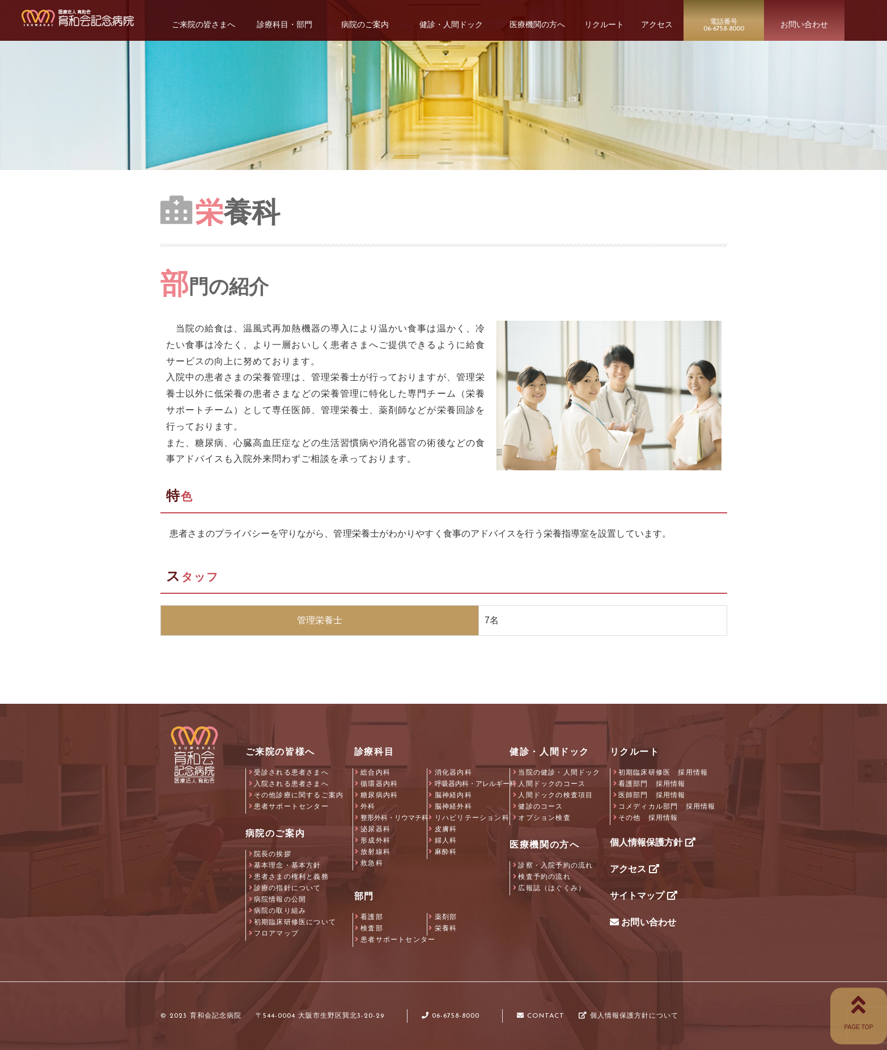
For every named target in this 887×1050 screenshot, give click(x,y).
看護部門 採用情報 (652, 784)
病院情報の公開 (280, 899)
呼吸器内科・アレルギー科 (475, 784)
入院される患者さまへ (291, 784)
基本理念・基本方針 (287, 865)
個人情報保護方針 (652, 842)
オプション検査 (544, 818)
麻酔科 (446, 852)
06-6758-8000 (450, 1016)
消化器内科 (453, 772)
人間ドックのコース (551, 784)
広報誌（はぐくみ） (551, 888)
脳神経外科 (453, 806)
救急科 (371, 863)
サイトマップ (643, 895)
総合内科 (375, 772)
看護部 (371, 917)
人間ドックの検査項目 (555, 795)
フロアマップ (276, 933)
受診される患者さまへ (291, 772)
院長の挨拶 (272, 854)
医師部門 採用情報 (652, 795)
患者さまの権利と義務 (291, 877)
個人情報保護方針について (628, 1016)
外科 (367, 806)
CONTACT (541, 1016)
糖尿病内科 (379, 795)
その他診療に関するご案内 (298, 795)
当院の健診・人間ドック (559, 772)
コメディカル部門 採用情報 (667, 806)
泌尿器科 (375, 829)
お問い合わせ (643, 922)
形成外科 (375, 840)
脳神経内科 (453, 795)
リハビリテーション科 (472, 818)
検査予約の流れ (544, 877)
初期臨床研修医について (295, 922)
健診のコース (540, 806)
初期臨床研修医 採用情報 (663, 772)
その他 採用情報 (648, 818)
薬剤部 (446, 917)
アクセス (634, 869)
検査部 (371, 928)
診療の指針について (287, 888)
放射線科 (375, 852)
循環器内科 (379, 784)
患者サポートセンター (291, 806)
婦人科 (446, 840)
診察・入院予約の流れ (555, 865)
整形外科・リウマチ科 (394, 818)
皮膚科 (446, 829)
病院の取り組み (280, 911)
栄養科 (446, 928)
